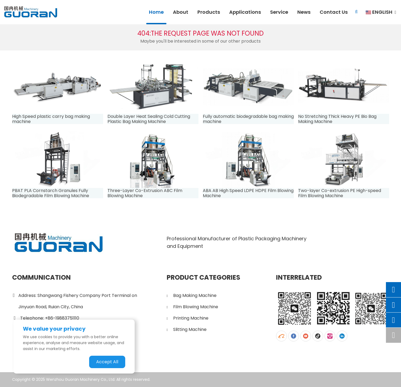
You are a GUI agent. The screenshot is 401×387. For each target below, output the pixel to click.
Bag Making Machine (195, 295)
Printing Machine (190, 318)
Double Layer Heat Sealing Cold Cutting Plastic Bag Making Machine (148, 119)
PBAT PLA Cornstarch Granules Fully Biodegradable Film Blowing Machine (50, 193)
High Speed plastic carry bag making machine (51, 119)
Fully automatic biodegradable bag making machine (248, 119)
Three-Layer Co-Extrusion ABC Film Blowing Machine (144, 193)
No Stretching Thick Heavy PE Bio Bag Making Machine (337, 119)
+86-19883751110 (62, 318)
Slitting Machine (190, 329)
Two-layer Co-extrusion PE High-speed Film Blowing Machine (339, 193)
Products (208, 12)
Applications (245, 12)
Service (279, 12)
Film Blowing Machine (195, 307)
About (180, 12)
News (304, 12)
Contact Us (334, 12)
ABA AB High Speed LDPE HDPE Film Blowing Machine (248, 193)
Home (156, 12)
